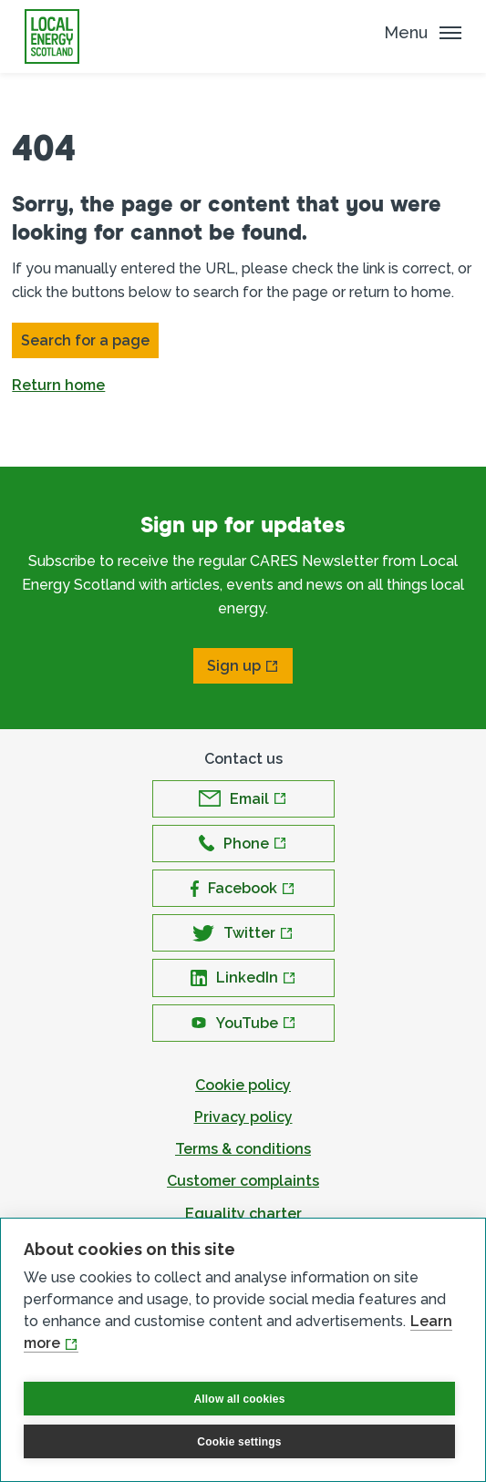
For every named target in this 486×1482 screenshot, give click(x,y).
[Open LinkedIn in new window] (243, 977)
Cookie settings (239, 1442)
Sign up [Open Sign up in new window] (234, 665)
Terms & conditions (243, 1149)
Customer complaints (243, 1180)
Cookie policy (243, 1085)
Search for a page (85, 340)
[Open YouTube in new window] (243, 1023)
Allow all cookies (238, 1399)
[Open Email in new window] (243, 799)
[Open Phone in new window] (243, 843)
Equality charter (243, 1213)
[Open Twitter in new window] (243, 933)
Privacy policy (243, 1117)
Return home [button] (58, 385)
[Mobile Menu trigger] (422, 32)
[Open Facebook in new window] (243, 888)
